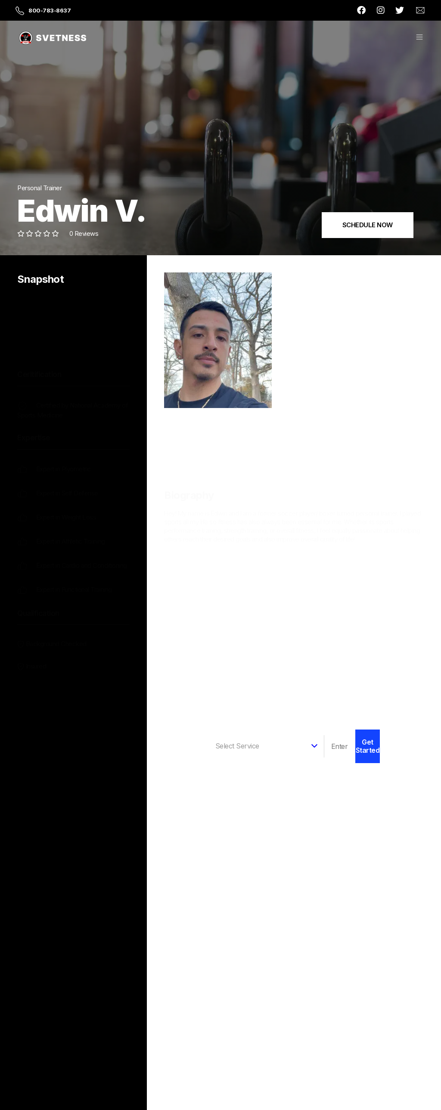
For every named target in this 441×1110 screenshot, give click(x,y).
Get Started (368, 746)
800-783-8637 (49, 10)
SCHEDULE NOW (367, 225)
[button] (419, 38)
